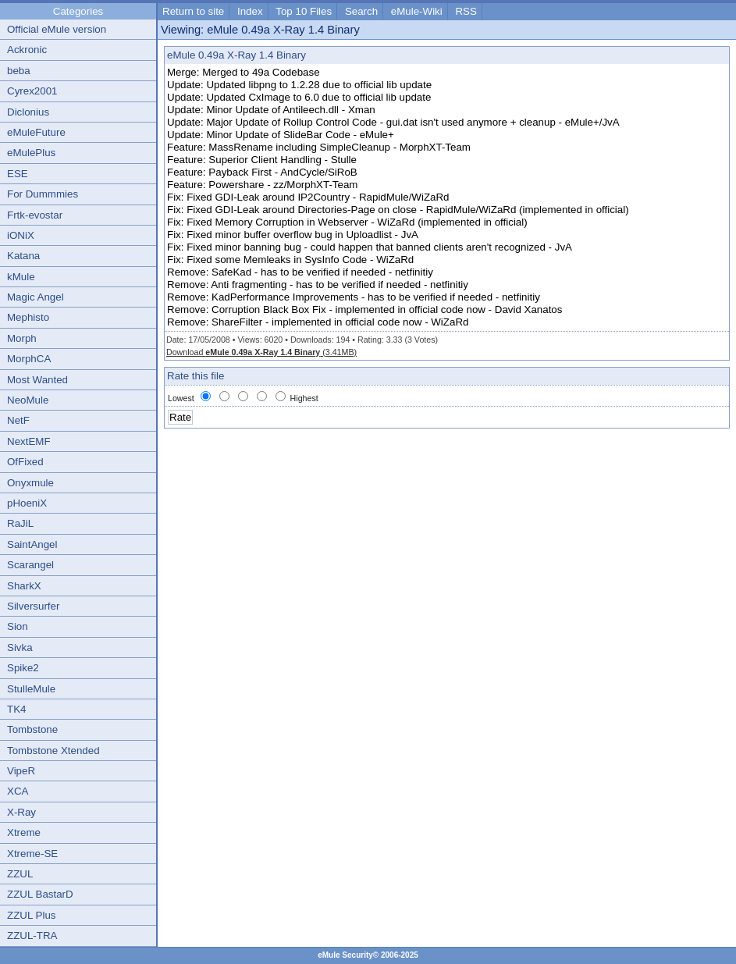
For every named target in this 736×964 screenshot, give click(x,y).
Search (361, 11)
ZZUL (20, 874)
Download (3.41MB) (261, 352)
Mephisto (28, 317)
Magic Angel (35, 297)
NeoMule (27, 400)
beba (18, 70)
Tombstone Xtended (53, 750)
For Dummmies (42, 194)
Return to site (193, 11)
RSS (465, 11)
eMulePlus (31, 152)
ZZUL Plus (31, 915)
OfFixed (25, 462)
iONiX (20, 235)
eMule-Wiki (417, 11)
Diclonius (28, 112)
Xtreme (24, 832)
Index (250, 11)
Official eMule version (56, 29)
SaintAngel (32, 544)
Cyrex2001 (32, 91)
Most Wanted (37, 380)
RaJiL (20, 523)
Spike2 (23, 668)
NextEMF (29, 441)
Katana (23, 255)
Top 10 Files (304, 11)
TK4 (16, 709)
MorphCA (29, 359)
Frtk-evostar (34, 215)
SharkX (24, 586)
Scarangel (30, 565)
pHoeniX (27, 503)
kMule (21, 277)
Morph (22, 338)
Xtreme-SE (32, 853)
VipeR (21, 771)
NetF (18, 420)
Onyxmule (30, 483)
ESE (17, 174)
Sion (17, 626)
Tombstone (32, 729)
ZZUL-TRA (32, 935)
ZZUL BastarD (40, 894)
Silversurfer (33, 606)
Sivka (20, 647)
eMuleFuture (36, 132)
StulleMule (31, 689)
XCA (17, 791)
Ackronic (27, 49)
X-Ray (21, 812)
